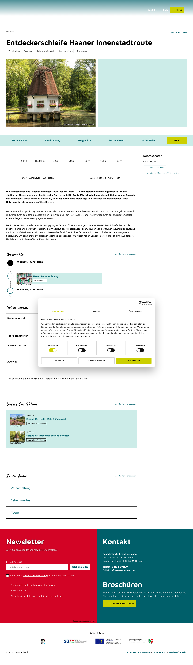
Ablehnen (59, 361)
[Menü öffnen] (176, 11)
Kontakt (131, 654)
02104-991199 (120, 568)
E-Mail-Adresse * (15, 563)
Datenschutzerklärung (35, 577)
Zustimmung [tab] (58, 311)
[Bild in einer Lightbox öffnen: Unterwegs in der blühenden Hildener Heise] (17, 421)
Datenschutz (159, 654)
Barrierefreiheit (177, 654)
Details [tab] (96, 311)
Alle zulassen (133, 361)
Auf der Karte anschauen (125, 255)
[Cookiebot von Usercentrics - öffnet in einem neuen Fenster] (140, 303)
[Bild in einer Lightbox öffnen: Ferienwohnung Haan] (24, 280)
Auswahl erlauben (96, 361)
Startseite (10, 31)
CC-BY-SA (91, 124)
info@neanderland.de (123, 572)
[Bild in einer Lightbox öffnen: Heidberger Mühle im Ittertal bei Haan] (17, 438)
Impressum (144, 654)
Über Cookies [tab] (135, 311)
